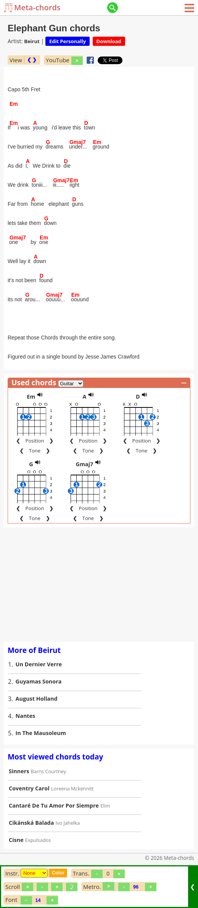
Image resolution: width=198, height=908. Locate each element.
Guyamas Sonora (39, 681)
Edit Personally (67, 41)
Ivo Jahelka (68, 822)
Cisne (16, 839)
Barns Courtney (48, 771)
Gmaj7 (84, 464)
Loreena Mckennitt (72, 788)
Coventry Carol (29, 788)
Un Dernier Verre (39, 664)
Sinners (19, 771)
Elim (105, 805)
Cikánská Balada (31, 822)
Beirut (31, 41)
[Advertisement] (99, 584)
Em (31, 396)
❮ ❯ (32, 60)
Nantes (25, 715)
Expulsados (38, 840)
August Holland (37, 698)
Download (109, 41)
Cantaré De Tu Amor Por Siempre (54, 805)
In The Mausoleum (41, 733)
